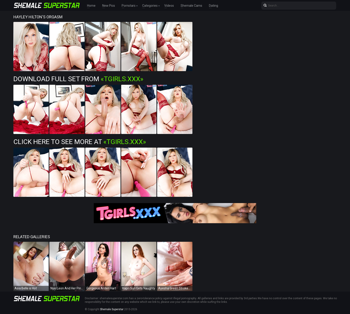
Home (91, 5)
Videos (169, 5)
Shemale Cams (191, 5)
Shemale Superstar (111, 309)
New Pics (108, 5)
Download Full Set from (78, 79)
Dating (213, 5)
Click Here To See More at (79, 142)
